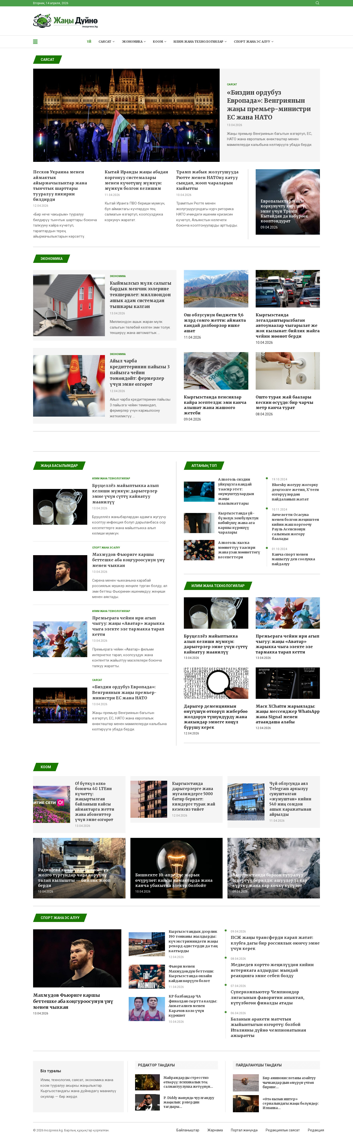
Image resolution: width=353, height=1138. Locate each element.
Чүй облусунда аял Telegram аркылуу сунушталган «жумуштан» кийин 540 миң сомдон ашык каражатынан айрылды (290, 799)
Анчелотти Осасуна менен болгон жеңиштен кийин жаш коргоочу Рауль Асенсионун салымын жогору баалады (295, 526)
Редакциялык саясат (283, 1130)
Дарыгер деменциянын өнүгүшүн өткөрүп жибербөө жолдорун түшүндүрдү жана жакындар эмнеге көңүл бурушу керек (216, 717)
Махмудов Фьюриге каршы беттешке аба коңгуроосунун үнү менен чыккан (128, 560)
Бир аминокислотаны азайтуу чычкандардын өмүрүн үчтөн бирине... (289, 1082)
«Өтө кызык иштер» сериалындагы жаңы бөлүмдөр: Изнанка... (291, 1103)
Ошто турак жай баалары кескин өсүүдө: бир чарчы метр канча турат (284, 402)
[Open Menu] (35, 41)
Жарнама (215, 1130)
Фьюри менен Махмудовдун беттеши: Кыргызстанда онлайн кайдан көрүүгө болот (191, 973)
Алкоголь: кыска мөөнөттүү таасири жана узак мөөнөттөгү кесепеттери (239, 549)
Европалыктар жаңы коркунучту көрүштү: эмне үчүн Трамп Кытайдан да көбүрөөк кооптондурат (284, 211)
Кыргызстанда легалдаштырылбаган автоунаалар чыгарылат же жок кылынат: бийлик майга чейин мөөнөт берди (288, 325)
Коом (158, 41)
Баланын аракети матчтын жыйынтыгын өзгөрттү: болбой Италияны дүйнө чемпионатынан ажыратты (268, 1027)
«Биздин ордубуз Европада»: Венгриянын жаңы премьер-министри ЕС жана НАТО (124, 692)
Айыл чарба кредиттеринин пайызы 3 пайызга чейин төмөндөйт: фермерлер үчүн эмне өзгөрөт (140, 372)
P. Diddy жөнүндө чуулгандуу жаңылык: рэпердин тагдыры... (189, 1102)
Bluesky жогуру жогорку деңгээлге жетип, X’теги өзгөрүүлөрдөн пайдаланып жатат (295, 492)
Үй (89, 41)
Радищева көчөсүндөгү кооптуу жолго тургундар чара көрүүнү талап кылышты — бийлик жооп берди (74, 877)
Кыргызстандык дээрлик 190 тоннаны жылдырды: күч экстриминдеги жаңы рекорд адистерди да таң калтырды (193, 941)
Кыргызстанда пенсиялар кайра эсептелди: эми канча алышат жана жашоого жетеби (215, 405)
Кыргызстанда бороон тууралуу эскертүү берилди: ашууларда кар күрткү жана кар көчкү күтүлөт (269, 880)
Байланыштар (187, 1130)
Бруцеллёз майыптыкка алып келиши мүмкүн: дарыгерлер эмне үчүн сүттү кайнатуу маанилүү (216, 644)
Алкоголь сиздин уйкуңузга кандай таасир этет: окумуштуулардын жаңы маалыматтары (236, 491)
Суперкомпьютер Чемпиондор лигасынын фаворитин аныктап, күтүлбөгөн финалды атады (267, 997)
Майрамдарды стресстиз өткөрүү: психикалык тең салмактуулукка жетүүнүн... (188, 1082)
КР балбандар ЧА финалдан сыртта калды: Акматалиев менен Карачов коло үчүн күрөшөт (193, 1006)
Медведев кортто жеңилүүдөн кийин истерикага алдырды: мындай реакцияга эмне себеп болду (272, 970)
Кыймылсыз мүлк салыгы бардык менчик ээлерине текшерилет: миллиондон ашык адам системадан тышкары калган (140, 295)
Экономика (132, 41)
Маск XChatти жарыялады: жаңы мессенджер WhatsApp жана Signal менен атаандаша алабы (288, 714)
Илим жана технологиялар (198, 41)
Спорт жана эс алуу (252, 41)
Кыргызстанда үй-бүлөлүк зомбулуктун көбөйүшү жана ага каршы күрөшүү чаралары (238, 523)
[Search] (317, 3)
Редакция (316, 1130)
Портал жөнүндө (244, 1130)
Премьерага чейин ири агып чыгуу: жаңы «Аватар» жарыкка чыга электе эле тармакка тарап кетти (287, 644)
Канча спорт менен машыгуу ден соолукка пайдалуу (293, 559)
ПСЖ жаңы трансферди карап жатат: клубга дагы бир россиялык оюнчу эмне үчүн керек (275, 943)
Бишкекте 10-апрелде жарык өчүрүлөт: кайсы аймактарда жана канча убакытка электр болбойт (174, 880)
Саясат (105, 41)
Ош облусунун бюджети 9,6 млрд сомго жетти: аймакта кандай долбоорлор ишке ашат (215, 322)
